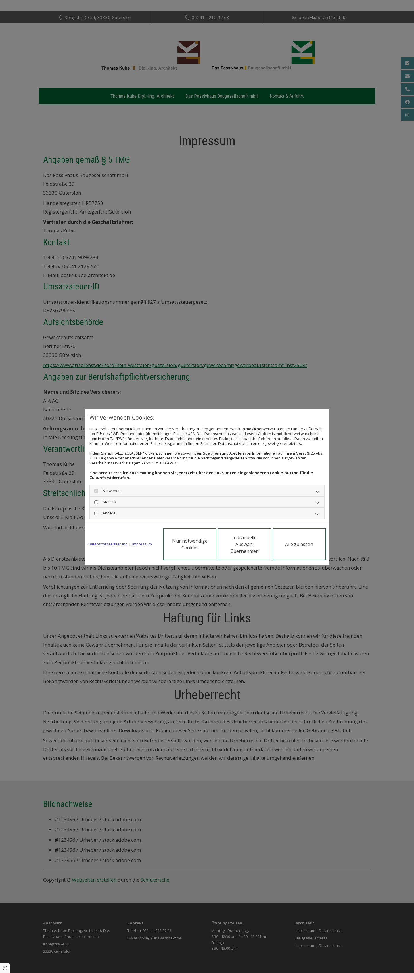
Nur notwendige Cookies (190, 544)
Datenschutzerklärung (107, 544)
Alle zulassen (299, 544)
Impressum (142, 544)
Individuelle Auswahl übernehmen (245, 544)
